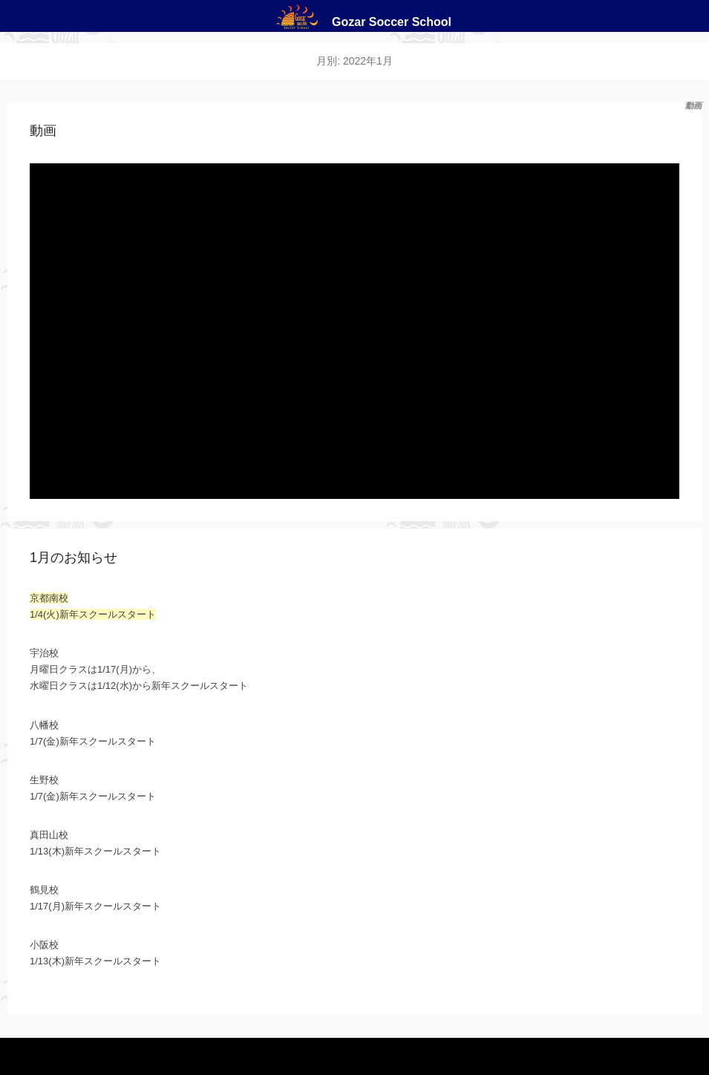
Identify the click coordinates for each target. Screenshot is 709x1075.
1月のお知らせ (73, 557)
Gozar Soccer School (391, 22)
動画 (43, 130)
